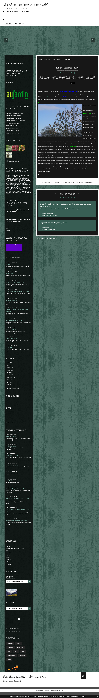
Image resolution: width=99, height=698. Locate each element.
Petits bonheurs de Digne (13, 131)
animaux (11, 556)
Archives (19, 24)
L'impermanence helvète (13, 133)
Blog (8, 550)
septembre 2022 (11, 381)
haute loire (11, 653)
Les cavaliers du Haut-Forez (14, 118)
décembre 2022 (11, 376)
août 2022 (9, 383)
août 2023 (9, 368)
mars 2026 (10, 366)
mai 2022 (9, 386)
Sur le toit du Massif (12, 341)
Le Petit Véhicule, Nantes (14, 15)
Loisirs (9, 564)
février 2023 (10, 371)
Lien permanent (46, 187)
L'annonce (9, 350)
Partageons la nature (12, 19)
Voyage (9, 569)
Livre (8, 562)
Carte (8, 412)
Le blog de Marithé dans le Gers (15, 113)
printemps (23, 661)
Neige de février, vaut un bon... (16, 283)
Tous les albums (13, 161)
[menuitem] (8, 24)
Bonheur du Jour (11, 502)
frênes (81, 187)
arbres (60, 187)
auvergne (10, 649)
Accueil (8, 24)
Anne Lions (9, 459)
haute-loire (21, 653)
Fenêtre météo (69, 59)
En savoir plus (82, 696)
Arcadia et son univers (12, 128)
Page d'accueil (58, 59)
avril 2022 (9, 388)
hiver (9, 657)
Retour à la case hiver (45, 59)
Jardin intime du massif (33, 4)
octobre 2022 (11, 378)
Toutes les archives (13, 392)
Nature (9, 567)
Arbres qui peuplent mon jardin (67, 79)
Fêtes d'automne (11, 332)
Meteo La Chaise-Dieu (13, 245)
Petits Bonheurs (11, 485)
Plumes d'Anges (10, 513)
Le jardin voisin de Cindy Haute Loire (16, 121)
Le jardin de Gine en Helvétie (14, 116)
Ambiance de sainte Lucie (14, 323)
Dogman (8, 477)
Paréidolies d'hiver (12, 303)
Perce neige (9, 469)
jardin (9, 559)
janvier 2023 (10, 373)
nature (19, 649)
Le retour (9, 265)
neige (24, 657)
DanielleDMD (49, 220)
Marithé (8, 492)
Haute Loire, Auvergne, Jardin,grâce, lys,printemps (17, 553)
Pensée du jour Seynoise (13, 123)
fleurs (16, 657)
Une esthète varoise (12, 126)
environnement (12, 661)
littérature (66, 187)
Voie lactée (9, 274)
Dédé (7, 440)
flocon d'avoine (50, 234)
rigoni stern (74, 187)
